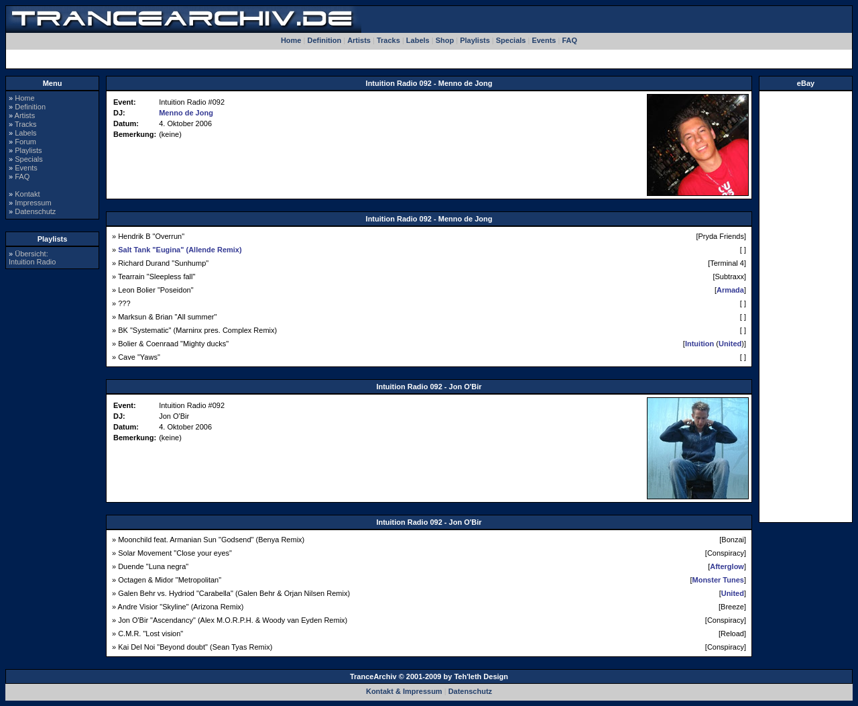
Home (291, 40)
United (730, 344)
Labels (418, 40)
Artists (359, 40)
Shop (445, 40)
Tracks (388, 40)
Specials (511, 40)
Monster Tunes (718, 580)
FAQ (569, 40)
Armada (730, 290)
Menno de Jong (186, 113)
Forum (25, 142)
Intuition (699, 344)
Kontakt (27, 194)
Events (544, 40)
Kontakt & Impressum (404, 691)
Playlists (475, 40)
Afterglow (727, 566)
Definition (324, 40)
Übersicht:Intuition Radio (32, 258)
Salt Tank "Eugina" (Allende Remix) (179, 250)
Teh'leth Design (481, 676)
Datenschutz (35, 211)
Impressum (33, 203)
